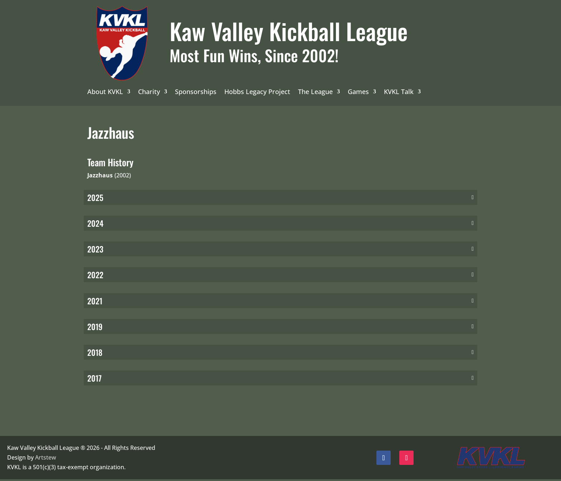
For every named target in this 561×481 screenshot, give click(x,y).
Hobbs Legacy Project (257, 92)
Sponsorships (195, 92)
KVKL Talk (399, 92)
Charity (149, 92)
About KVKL (105, 92)
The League (315, 92)
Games (358, 92)
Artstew (45, 459)
